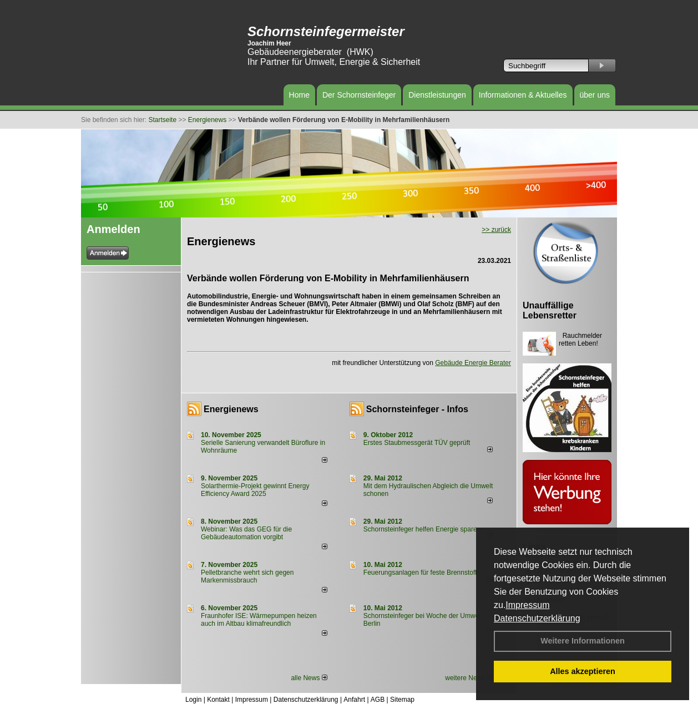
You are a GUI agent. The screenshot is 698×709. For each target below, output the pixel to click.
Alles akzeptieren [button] (582, 671)
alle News (309, 678)
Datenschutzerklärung (537, 618)
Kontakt (218, 699)
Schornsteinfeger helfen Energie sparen (421, 529)
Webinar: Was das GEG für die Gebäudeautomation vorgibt (246, 533)
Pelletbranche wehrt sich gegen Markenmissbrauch (247, 576)
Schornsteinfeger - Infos (417, 409)
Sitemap (402, 699)
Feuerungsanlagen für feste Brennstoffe (421, 572)
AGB (378, 699)
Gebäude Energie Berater (473, 363)
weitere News (468, 678)
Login (193, 699)
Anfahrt (354, 699)
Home (299, 94)
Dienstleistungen (437, 94)
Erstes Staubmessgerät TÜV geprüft (417, 443)
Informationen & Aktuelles (523, 94)
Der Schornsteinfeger (359, 94)
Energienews (231, 409)
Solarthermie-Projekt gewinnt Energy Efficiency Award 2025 (255, 490)
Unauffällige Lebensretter (549, 310)
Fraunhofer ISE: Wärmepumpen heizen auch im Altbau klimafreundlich (259, 619)
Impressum (527, 605)
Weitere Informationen (582, 640)
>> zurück (496, 230)
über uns (595, 94)
